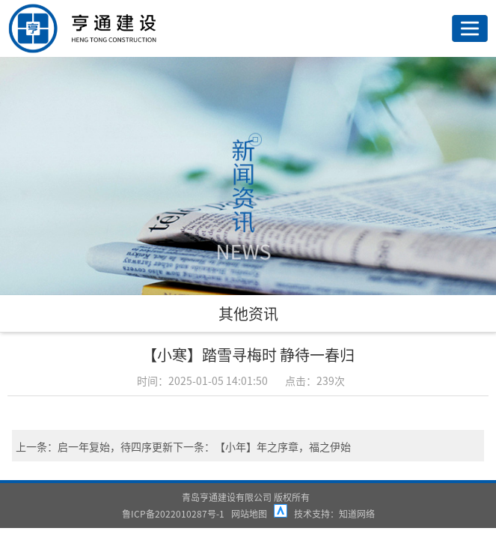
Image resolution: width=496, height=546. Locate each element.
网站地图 (249, 513)
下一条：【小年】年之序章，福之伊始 (262, 446)
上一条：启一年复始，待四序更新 (94, 446)
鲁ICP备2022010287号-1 (173, 513)
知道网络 (357, 513)
